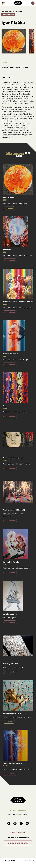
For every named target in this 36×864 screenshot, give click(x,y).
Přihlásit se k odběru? (18, 843)
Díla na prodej (8, 14)
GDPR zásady (29, 861)
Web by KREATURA (8, 861)
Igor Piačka (18, 11)
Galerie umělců (9, 11)
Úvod (3, 11)
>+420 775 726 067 (18, 832)
